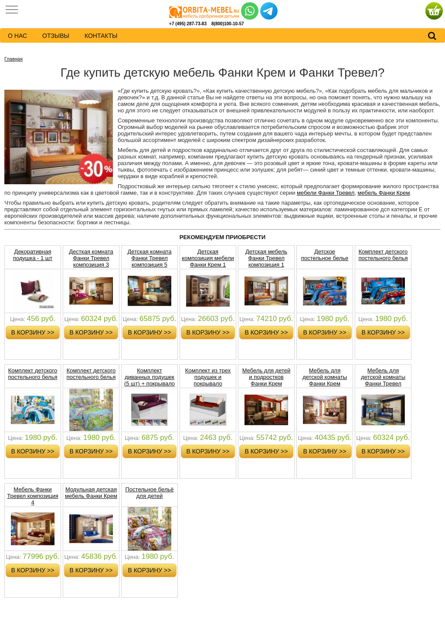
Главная (13, 58)
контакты (101, 35)
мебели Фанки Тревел (325, 192)
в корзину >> (32, 332)
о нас (17, 35)
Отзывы (55, 35)
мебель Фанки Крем (384, 192)
